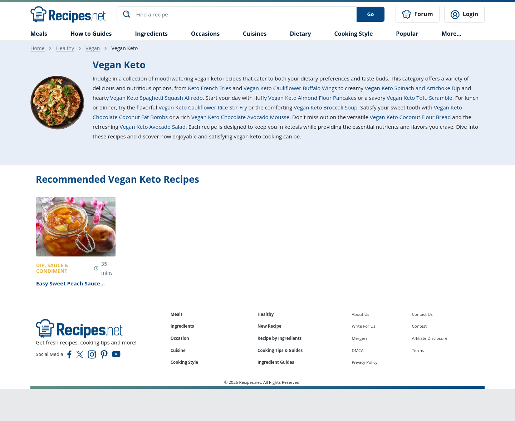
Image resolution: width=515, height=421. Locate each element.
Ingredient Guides (276, 362)
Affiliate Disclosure (429, 338)
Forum (417, 14)
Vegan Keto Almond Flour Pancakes (312, 97)
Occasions (205, 34)
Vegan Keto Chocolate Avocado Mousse (240, 117)
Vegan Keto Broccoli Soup (325, 107)
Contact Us (422, 314)
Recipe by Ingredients (279, 338)
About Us (360, 314)
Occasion (180, 338)
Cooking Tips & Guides (280, 350)
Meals (177, 314)
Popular (407, 34)
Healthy (65, 48)
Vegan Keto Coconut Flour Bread (410, 117)
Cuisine (178, 350)
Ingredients (151, 34)
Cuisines (254, 34)
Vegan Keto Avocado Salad (153, 126)
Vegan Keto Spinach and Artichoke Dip (412, 88)
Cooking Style (184, 362)
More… (451, 34)
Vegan (92, 48)
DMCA (357, 350)
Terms (418, 350)
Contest (419, 326)
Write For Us (363, 326)
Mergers (359, 338)
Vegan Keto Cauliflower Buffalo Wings (290, 88)
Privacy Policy (364, 362)
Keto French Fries (209, 88)
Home (37, 48)
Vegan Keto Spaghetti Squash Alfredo (156, 97)
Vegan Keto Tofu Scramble (419, 97)
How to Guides (91, 34)
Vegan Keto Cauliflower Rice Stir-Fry (202, 107)
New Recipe (269, 326)
